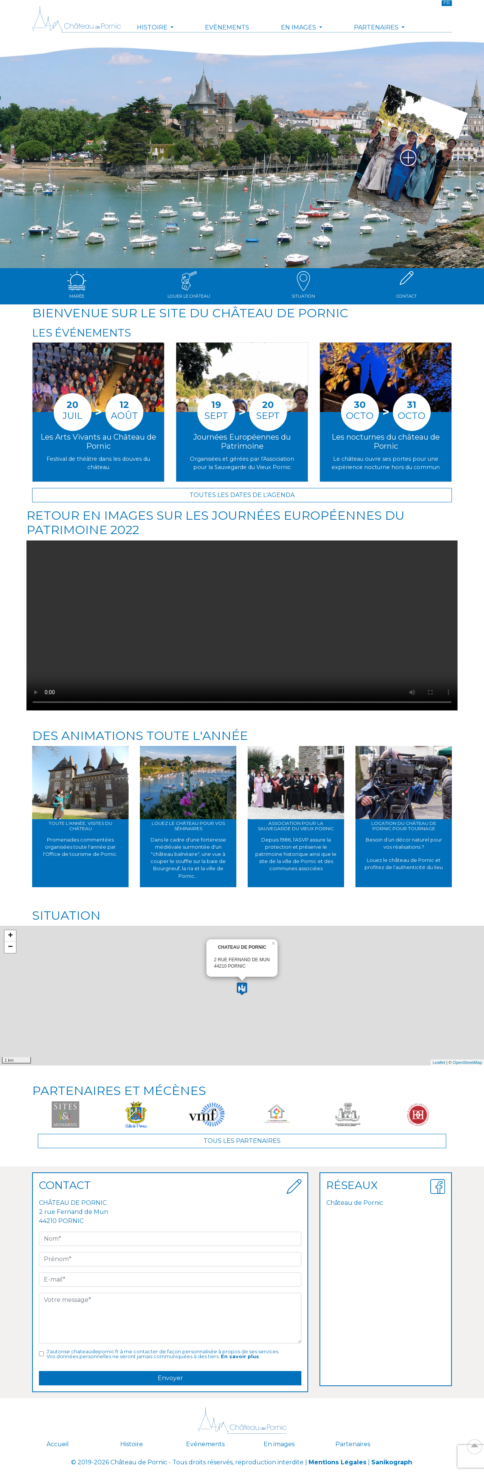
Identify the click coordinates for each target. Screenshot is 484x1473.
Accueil (58, 1444)
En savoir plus (240, 1356)
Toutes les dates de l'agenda (242, 495)
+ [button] (10, 936)
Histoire (131, 1444)
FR (447, 3)
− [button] (10, 947)
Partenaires (352, 1444)
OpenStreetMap (467, 1062)
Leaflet (439, 1062)
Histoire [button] (153, 27)
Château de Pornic (354, 1202)
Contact (406, 285)
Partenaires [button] (377, 27)
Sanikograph (391, 1462)
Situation (303, 285)
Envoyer (170, 1378)
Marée (77, 285)
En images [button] (299, 27)
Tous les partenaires (242, 1140)
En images (279, 1444)
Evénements (227, 27)
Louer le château (189, 285)
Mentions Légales (337, 1462)
